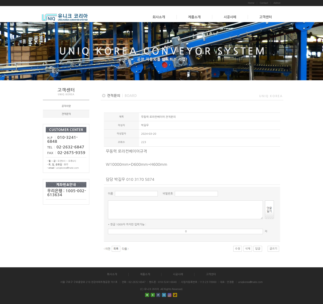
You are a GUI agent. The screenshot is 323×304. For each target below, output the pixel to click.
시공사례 (230, 17)
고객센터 (265, 17)
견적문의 (66, 113)
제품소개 (194, 17)
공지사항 (66, 105)
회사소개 (159, 17)
